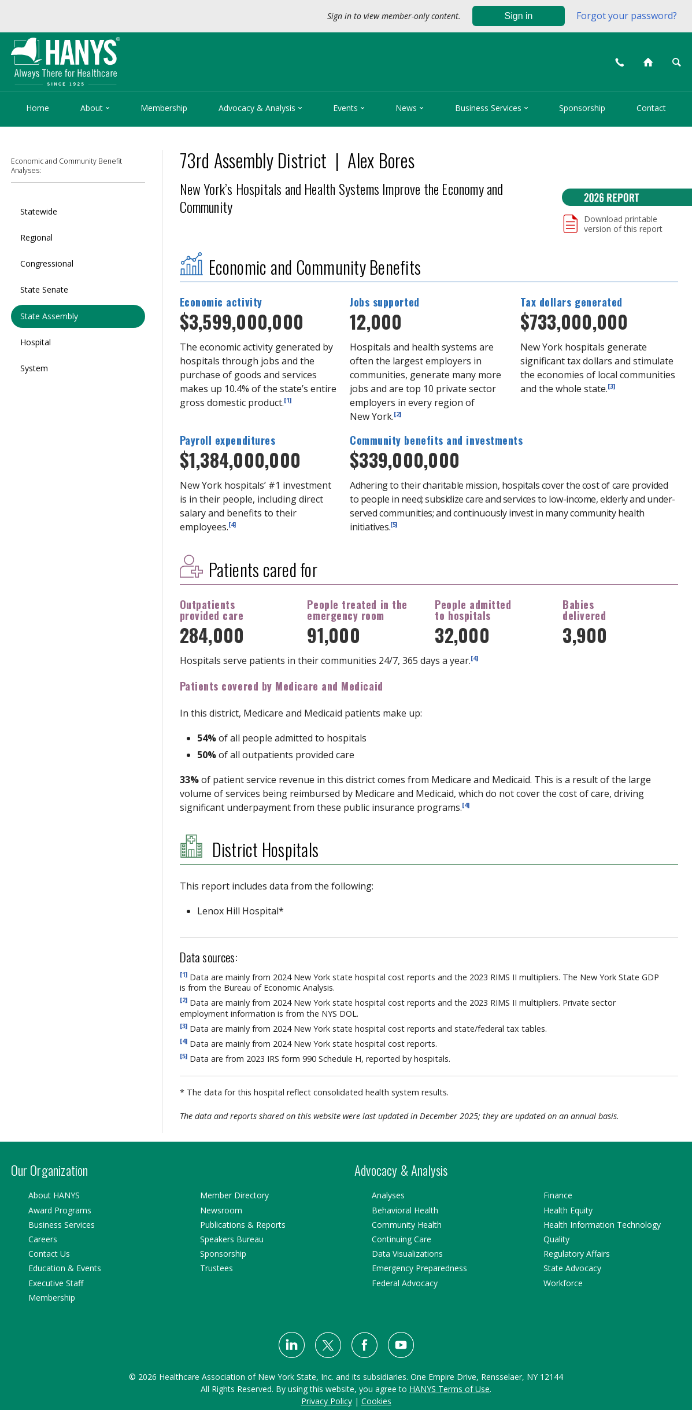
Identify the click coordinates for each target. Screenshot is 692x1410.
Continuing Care (401, 1239)
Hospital (35, 342)
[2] (397, 413)
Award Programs (59, 1210)
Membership (163, 107)
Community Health (407, 1224)
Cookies (376, 1401)
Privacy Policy (326, 1401)
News (409, 108)
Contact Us (49, 1253)
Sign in (519, 16)
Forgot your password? (626, 15)
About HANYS (54, 1195)
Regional (36, 237)
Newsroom (221, 1210)
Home (37, 107)
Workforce (563, 1283)
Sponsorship (582, 107)
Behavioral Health (405, 1210)
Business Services (491, 108)
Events (349, 108)
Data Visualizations (407, 1253)
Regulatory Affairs (576, 1253)
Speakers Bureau (232, 1239)
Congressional (46, 263)
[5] (393, 524)
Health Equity (568, 1210)
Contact (651, 107)
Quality (556, 1239)
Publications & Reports (243, 1224)
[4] (232, 524)
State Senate (44, 289)
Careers (42, 1239)
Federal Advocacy (405, 1283)
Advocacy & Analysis (260, 108)
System (34, 368)
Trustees (216, 1268)
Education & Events (64, 1268)
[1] (287, 399)
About (95, 108)
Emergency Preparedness (419, 1268)
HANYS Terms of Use (449, 1388)
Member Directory (234, 1195)
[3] (611, 385)
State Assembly (49, 316)
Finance (557, 1195)
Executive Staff (55, 1283)
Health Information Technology (602, 1224)
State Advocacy (572, 1268)
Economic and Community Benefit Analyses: (66, 165)
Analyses (388, 1195)
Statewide (38, 211)
